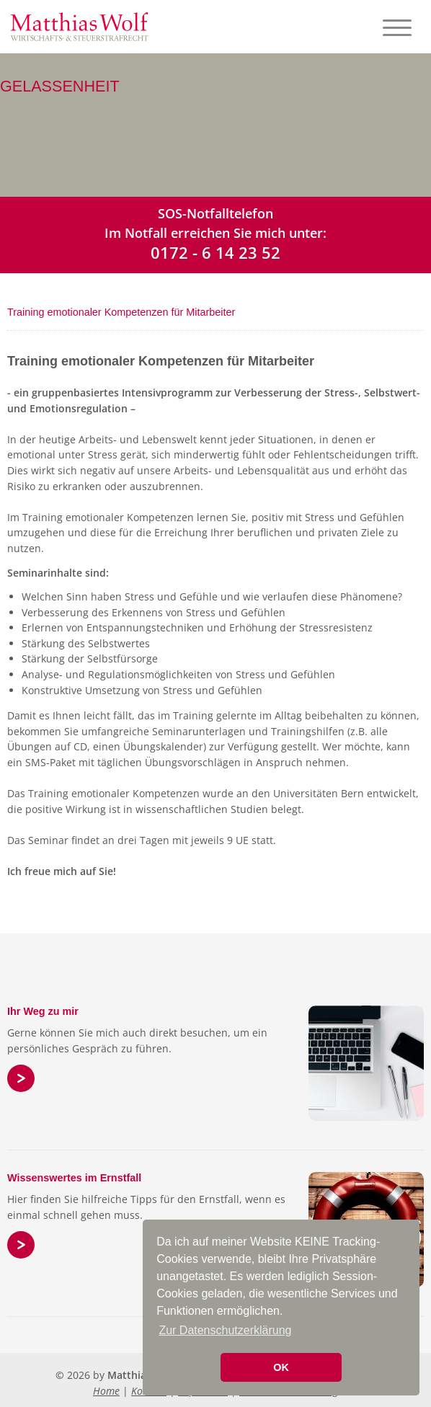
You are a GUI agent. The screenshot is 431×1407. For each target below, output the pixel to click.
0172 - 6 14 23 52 (215, 252)
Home (106, 1391)
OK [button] (281, 1367)
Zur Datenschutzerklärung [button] (225, 1330)
